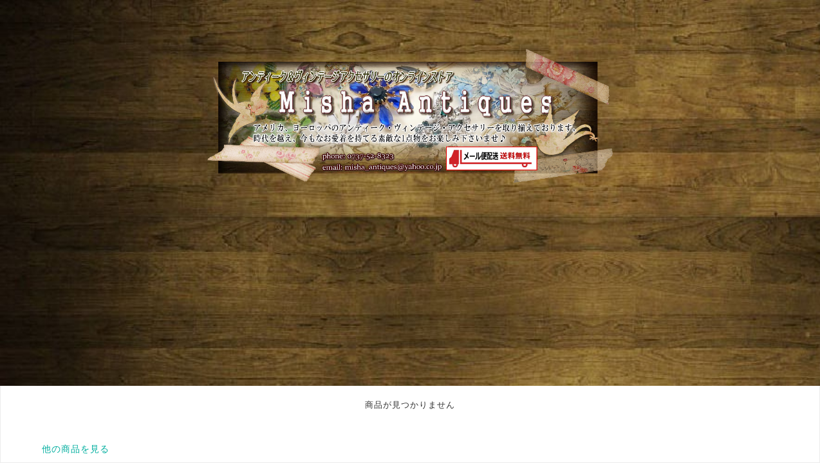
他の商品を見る (75, 449)
